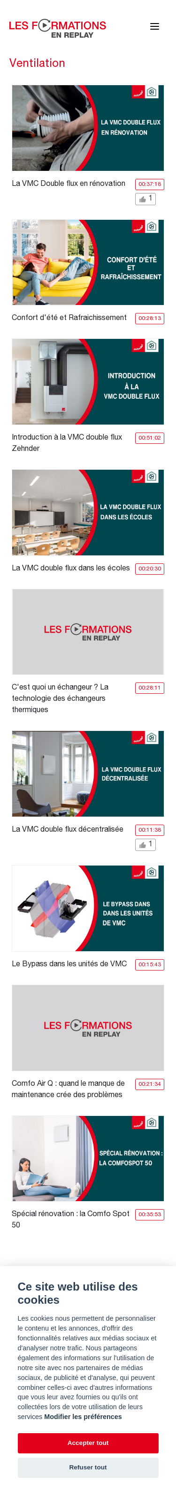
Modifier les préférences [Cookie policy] (83, 1416)
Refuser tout (88, 1467)
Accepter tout (88, 1442)
